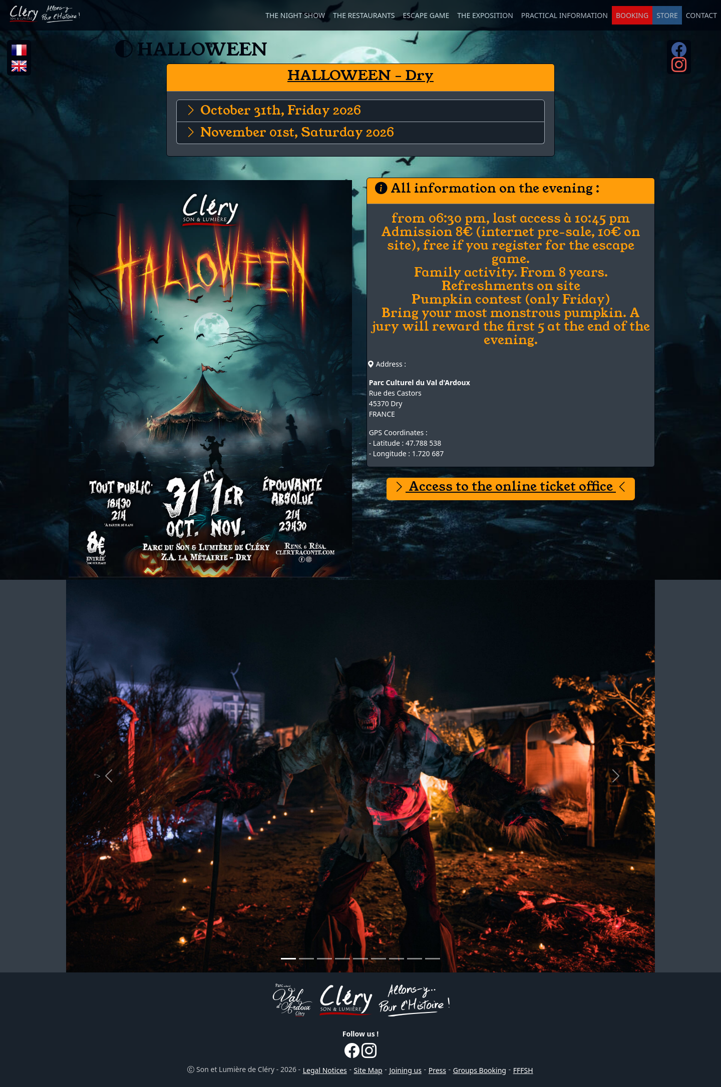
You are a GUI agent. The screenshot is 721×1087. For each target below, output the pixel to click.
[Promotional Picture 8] (414, 958)
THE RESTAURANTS (364, 15)
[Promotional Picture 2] (306, 958)
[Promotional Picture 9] (432, 958)
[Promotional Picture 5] (360, 958)
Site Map (368, 1070)
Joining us (405, 1070)
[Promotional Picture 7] (396, 958)
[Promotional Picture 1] (288, 958)
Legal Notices (325, 1070)
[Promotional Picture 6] (378, 958)
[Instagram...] (678, 68)
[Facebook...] (678, 53)
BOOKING (632, 15)
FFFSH (523, 1070)
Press (437, 1070)
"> (113, 777)
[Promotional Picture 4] (342, 958)
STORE (667, 15)
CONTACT (701, 15)
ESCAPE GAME (426, 15)
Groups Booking (479, 1070)
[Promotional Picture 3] (324, 958)
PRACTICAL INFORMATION (564, 15)
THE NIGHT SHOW (295, 15)
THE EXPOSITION (485, 15)
